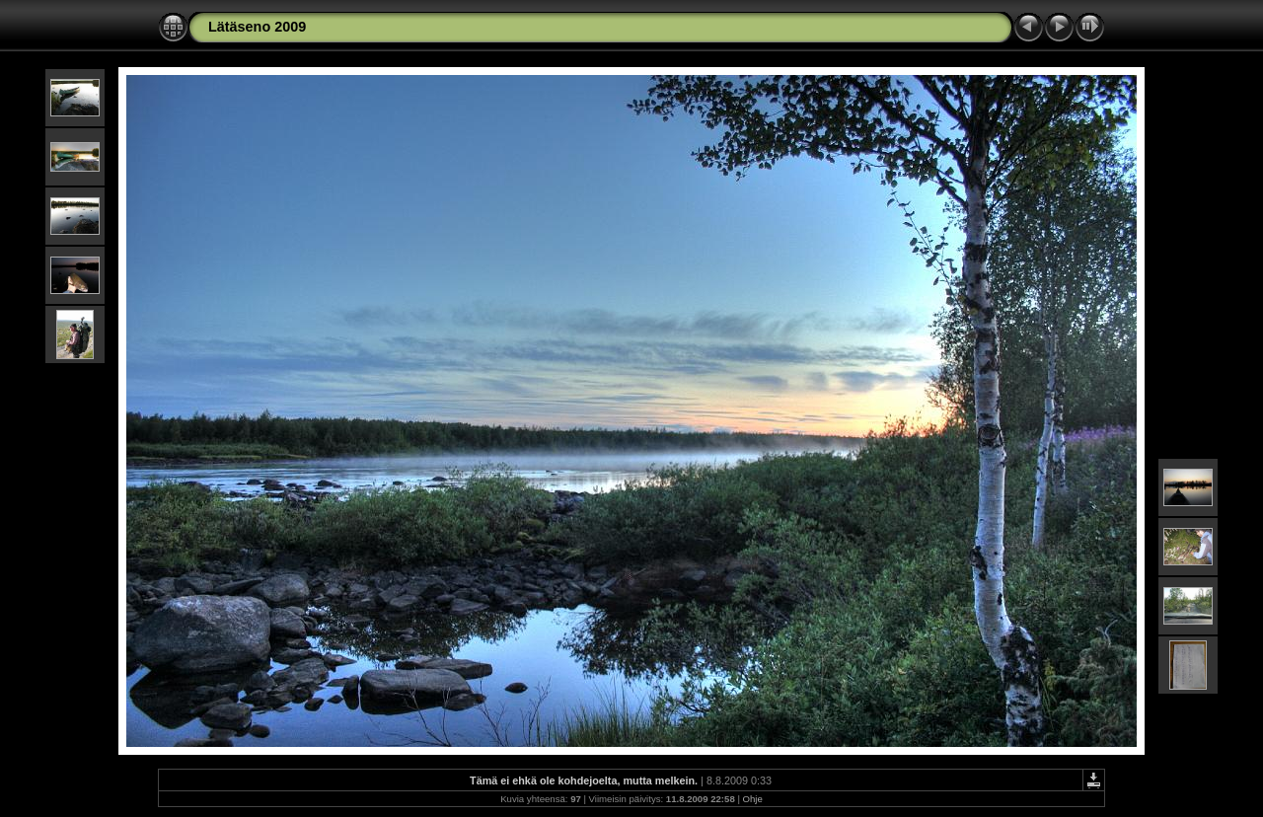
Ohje (753, 798)
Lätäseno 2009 (257, 27)
